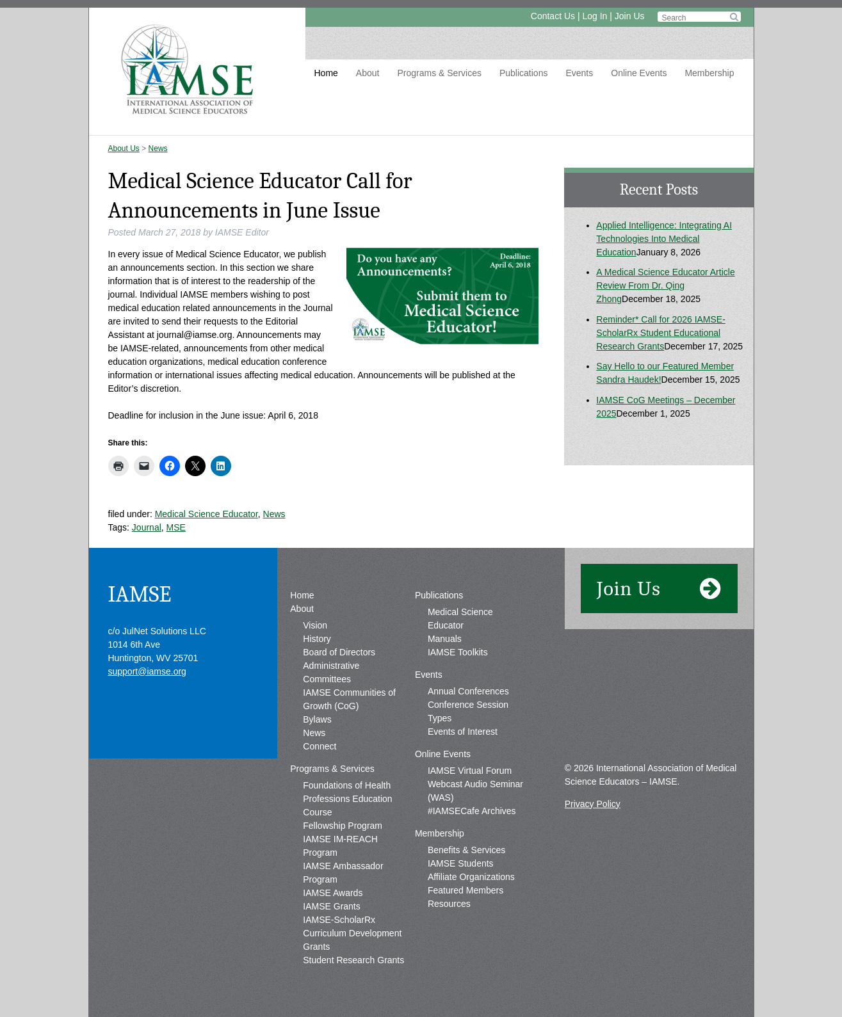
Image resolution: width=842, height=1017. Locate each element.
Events (579, 73)
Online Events (639, 73)
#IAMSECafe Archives (472, 811)
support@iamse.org (147, 671)
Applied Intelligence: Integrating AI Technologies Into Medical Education (664, 238)
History (317, 639)
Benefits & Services (466, 850)
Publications (523, 73)
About (368, 73)
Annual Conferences (468, 691)
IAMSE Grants (331, 906)
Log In (594, 16)
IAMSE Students (461, 863)
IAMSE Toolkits (458, 652)
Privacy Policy (592, 804)
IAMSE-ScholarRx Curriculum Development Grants (352, 933)
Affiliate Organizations (471, 877)
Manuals (445, 639)
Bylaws (317, 719)
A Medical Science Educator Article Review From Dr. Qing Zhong (665, 285)
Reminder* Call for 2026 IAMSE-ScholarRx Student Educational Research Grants (660, 332)
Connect (319, 746)
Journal (146, 527)
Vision (315, 625)
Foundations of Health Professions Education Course (347, 798)
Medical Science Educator (206, 514)
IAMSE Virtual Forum (470, 770)
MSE (176, 527)
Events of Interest (463, 731)
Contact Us (553, 16)
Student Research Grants (353, 960)
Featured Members (465, 890)
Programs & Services (439, 73)
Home (326, 73)
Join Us (630, 16)
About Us (124, 148)
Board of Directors (339, 652)
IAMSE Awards (332, 893)
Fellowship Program (342, 826)
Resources (449, 904)
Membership (709, 73)
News (158, 148)
